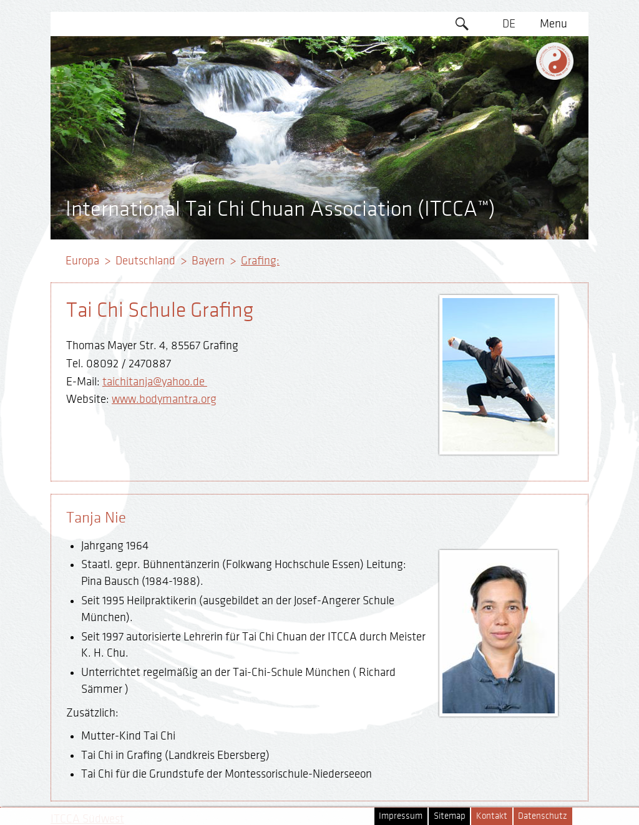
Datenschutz (542, 816)
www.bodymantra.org (164, 399)
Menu (553, 23)
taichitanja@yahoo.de (154, 381)
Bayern (208, 260)
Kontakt (491, 816)
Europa (82, 260)
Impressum (400, 816)
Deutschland (145, 260)
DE (508, 23)
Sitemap (450, 816)
